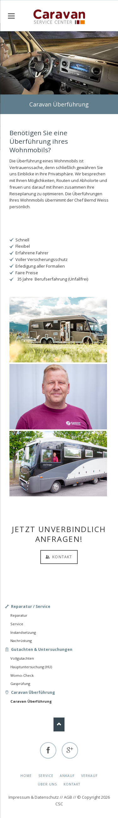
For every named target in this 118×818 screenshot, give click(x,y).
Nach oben (59, 724)
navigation (11, 16)
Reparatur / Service (30, 606)
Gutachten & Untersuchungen (41, 649)
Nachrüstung (21, 640)
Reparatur (18, 615)
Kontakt (61, 557)
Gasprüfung (20, 683)
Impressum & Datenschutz (33, 797)
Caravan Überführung (33, 692)
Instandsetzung (23, 632)
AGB (68, 797)
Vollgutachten (22, 658)
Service (16, 623)
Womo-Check (22, 675)
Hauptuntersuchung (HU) (31, 666)
